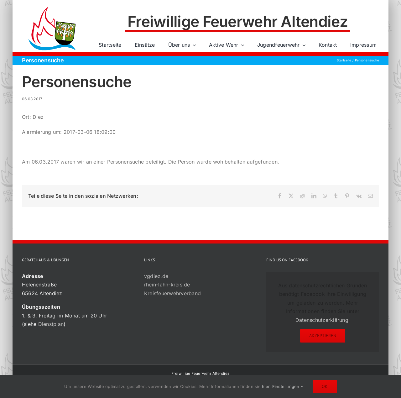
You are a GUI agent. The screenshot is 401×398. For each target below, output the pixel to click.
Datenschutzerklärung (321, 320)
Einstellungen (288, 386)
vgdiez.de (156, 276)
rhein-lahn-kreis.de (167, 284)
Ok (325, 386)
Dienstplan (51, 324)
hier (265, 386)
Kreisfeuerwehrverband (172, 293)
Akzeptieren (322, 335)
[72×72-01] (52, 7)
